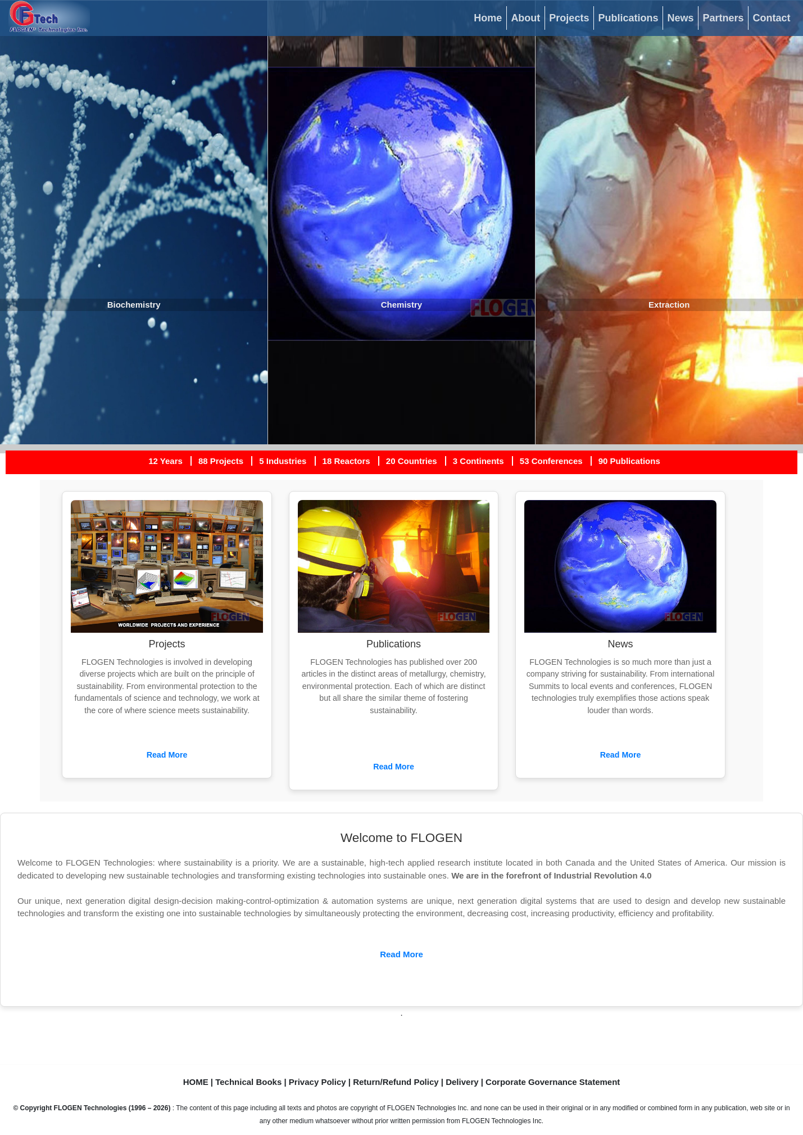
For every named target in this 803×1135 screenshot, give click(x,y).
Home (488, 18)
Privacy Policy (317, 1082)
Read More (167, 754)
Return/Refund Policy (396, 1082)
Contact (772, 18)
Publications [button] (628, 18)
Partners (722, 18)
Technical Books (248, 1082)
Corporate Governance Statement (553, 1082)
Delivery (462, 1082)
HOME (195, 1082)
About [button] (525, 18)
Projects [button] (569, 18)
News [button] (680, 18)
